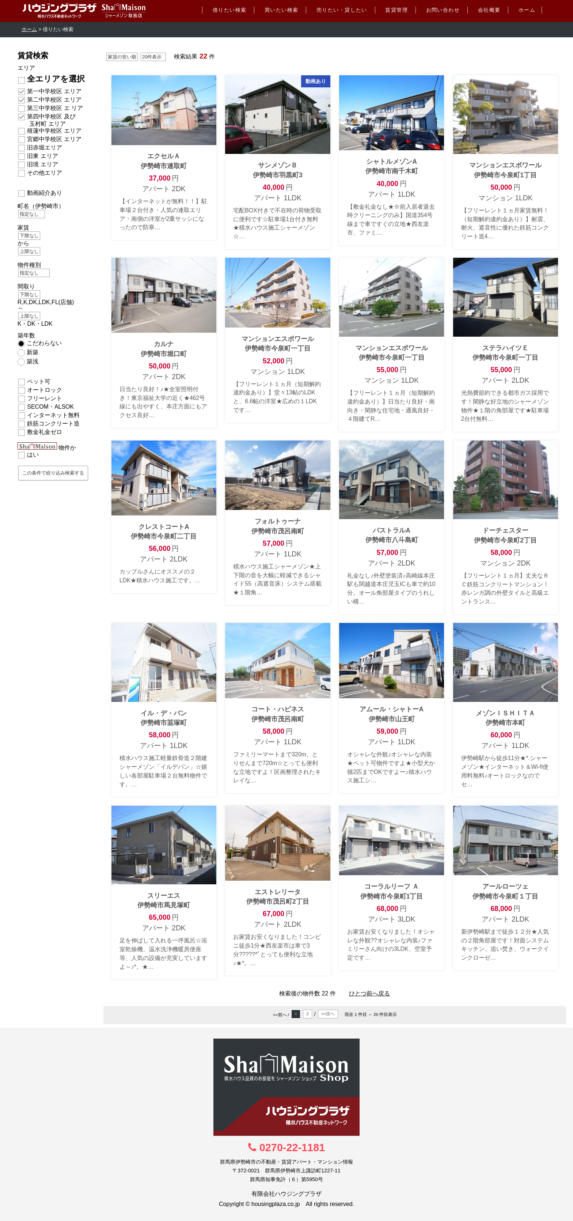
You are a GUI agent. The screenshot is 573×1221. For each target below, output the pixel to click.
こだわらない (44, 343)
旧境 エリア (42, 164)
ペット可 (38, 381)
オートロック (44, 390)
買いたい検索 (282, 10)
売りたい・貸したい (341, 10)
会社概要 (489, 10)
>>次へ (328, 1014)
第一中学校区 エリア (54, 91)
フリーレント (44, 398)
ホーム (527, 10)
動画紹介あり (44, 193)
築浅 (32, 361)
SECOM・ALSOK (50, 407)
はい (33, 454)
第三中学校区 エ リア (55, 108)
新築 (32, 352)
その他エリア (44, 173)
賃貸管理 (396, 10)
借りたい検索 (230, 10)
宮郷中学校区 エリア (54, 139)
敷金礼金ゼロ (44, 432)
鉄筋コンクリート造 (53, 423)
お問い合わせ (443, 10)
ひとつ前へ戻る (369, 993)
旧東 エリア (42, 156)
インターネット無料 (53, 415)
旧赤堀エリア (44, 147)
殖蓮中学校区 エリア (54, 131)
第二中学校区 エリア (54, 100)
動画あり (316, 81)
